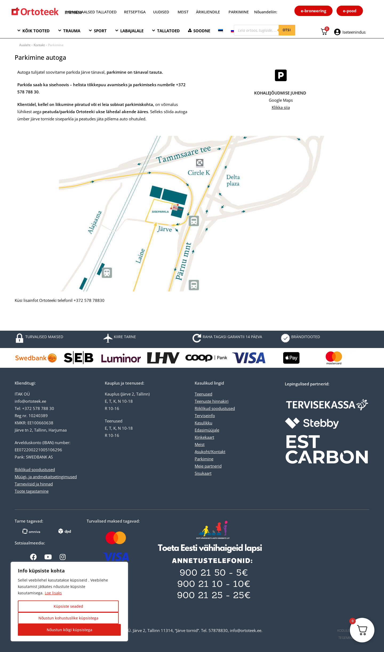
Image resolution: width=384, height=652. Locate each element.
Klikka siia (281, 107)
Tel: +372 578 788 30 (34, 408)
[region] (69, 601)
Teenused (203, 394)
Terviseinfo (205, 415)
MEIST (183, 11)
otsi (287, 30)
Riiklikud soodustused (35, 469)
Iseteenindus (354, 32)
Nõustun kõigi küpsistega (69, 629)
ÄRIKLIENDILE (208, 11)
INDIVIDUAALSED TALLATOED (91, 11)
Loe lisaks (53, 592)
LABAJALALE (131, 30)
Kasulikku (203, 422)
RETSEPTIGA (135, 11)
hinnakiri (220, 401)
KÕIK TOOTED (36, 30)
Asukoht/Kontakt (210, 451)
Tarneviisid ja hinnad (34, 484)
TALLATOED (168, 30)
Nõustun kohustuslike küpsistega (68, 618)
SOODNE (201, 30)
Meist (200, 444)
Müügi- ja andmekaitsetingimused (46, 476)
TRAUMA (71, 30)
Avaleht (24, 45)
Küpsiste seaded (68, 606)
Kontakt (39, 45)
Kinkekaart (204, 437)
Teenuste (203, 401)
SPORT (100, 30)
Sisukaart (203, 473)
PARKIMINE (239, 11)
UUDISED (161, 11)
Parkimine (204, 458)
